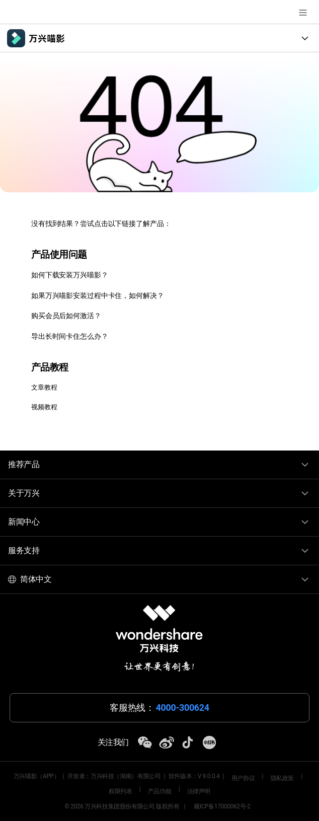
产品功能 (159, 791)
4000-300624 (182, 707)
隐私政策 (282, 778)
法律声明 (198, 791)
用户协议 (243, 778)
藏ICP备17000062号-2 (222, 806)
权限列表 (120, 791)
